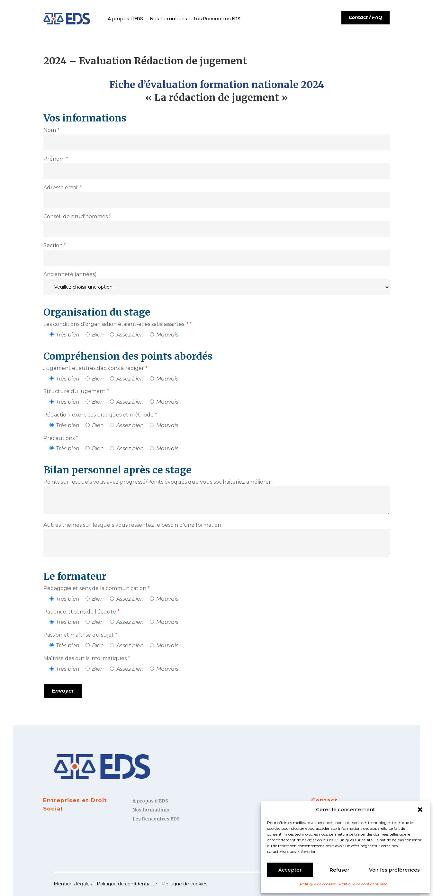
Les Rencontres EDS (217, 18)
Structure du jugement (76, 391)
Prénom (55, 159)
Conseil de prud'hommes (77, 216)
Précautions (60, 438)
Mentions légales (73, 884)
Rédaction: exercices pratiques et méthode (100, 415)
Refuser (339, 870)
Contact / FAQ (365, 17)
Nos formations (168, 18)
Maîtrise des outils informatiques (86, 658)
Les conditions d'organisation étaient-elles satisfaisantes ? (117, 324)
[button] (420, 809)
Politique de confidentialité (363, 884)
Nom (51, 130)
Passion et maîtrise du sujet (80, 635)
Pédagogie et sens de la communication (96, 588)
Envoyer (63, 691)
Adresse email (62, 187)
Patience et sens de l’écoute (81, 612)
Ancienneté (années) (70, 274)
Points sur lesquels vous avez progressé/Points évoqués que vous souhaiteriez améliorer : (158, 482)
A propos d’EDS (125, 18)
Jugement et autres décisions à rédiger (95, 368)
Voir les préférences (394, 870)
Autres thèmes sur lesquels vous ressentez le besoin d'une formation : (133, 525)
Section (54, 245)
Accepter (290, 870)
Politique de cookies (318, 884)
